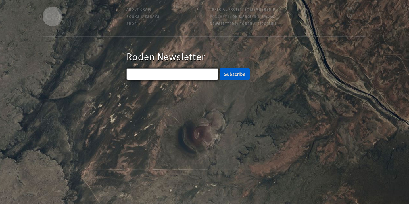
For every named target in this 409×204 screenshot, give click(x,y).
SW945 (268, 16)
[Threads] (349, 23)
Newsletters (223, 23)
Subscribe (234, 74)
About (139, 9)
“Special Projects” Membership (242, 9)
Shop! (132, 23)
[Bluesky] (349, 9)
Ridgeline (267, 23)
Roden (245, 23)
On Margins (244, 16)
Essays (152, 16)
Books (133, 16)
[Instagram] (349, 16)
